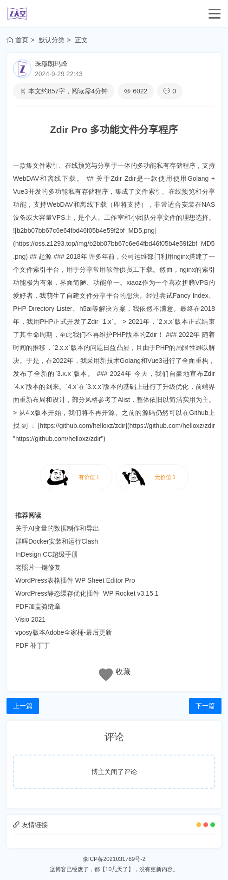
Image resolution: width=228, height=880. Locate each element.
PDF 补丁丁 (32, 645)
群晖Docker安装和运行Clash (56, 541)
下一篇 (205, 705)
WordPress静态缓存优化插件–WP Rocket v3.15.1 (86, 593)
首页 (17, 40)
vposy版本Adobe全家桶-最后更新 (63, 632)
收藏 (123, 672)
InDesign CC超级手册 (46, 554)
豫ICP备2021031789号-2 (114, 859)
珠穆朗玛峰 (51, 63)
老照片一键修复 (38, 567)
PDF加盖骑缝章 (38, 606)
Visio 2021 (30, 619)
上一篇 (23, 705)
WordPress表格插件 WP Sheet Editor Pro (75, 580)
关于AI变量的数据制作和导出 (57, 528)
